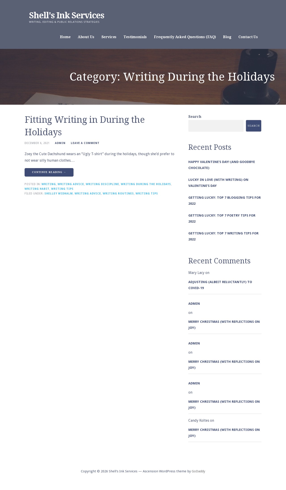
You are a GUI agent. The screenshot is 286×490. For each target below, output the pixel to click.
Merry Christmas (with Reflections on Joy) (224, 325)
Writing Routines (118, 193)
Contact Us (248, 37)
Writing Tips (62, 188)
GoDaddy (198, 471)
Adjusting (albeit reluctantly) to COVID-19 (220, 285)
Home (65, 37)
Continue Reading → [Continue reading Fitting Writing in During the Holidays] (49, 172)
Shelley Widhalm (58, 193)
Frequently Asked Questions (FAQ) (185, 37)
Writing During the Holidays (146, 184)
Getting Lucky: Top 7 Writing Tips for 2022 (223, 236)
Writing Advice (71, 184)
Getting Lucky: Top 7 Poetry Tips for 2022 (221, 218)
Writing (49, 184)
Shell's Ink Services (66, 15)
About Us (86, 37)
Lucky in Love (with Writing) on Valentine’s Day (218, 183)
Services (109, 37)
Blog (227, 37)
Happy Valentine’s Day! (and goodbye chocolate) (221, 165)
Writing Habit (37, 188)
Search (194, 117)
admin (60, 143)
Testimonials (135, 37)
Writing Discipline (102, 184)
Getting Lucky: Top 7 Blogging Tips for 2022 (224, 201)
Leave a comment (85, 143)
